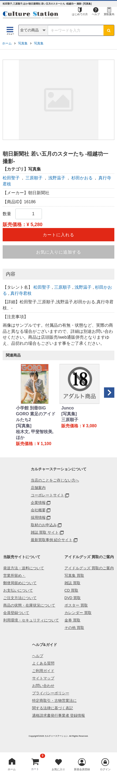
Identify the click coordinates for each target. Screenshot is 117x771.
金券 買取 (72, 620)
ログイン (105, 769)
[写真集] (24, 426)
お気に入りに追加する (58, 252)
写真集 (23, 43)
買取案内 (109, 14)
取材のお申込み (44, 525)
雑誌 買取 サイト (45, 532)
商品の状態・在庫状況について (29, 605)
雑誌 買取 (72, 583)
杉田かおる (82, 178)
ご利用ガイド (43, 671)
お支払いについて (18, 590)
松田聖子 (11, 178)
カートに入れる (58, 235)
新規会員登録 (82, 769)
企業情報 (38, 502)
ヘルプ (96, 14)
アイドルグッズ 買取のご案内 (89, 568)
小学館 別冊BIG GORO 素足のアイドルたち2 (35, 414)
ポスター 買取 (76, 605)
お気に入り (58, 769)
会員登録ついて (16, 613)
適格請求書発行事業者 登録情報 (58, 715)
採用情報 (38, 517)
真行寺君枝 (21, 293)
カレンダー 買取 (78, 613)
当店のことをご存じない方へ (55, 480)
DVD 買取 (72, 598)
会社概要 (38, 510)
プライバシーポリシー (50, 693)
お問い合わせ (43, 685)
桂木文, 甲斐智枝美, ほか (34, 434)
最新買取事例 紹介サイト (52, 540)
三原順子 (33, 178)
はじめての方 (80, 14)
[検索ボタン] (108, 30)
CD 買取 (71, 590)
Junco (67, 408)
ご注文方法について (20, 598)
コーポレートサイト (47, 495)
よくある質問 (43, 663)
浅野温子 (56, 178)
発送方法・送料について (23, 568)
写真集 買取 (74, 575)
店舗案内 (38, 488)
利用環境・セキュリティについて (31, 620)
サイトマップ (43, 678)
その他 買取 (74, 627)
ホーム (7, 43)
